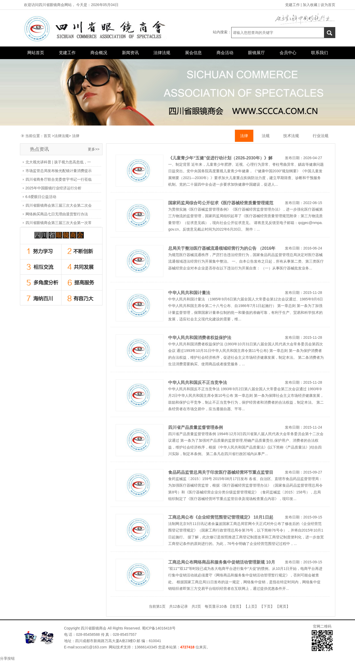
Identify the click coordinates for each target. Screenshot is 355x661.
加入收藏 (310, 5)
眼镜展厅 (256, 52)
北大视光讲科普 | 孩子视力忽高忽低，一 (58, 162)
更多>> (93, 149)
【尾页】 (282, 606)
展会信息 (193, 52)
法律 (75, 136)
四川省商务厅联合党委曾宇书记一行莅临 (58, 179)
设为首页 (328, 5)
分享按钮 (7, 658)
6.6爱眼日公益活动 (40, 197)
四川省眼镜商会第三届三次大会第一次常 (58, 223)
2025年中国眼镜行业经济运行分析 (53, 188)
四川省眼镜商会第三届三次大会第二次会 (58, 205)
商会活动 (225, 52)
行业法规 (320, 136)
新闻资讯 (130, 52)
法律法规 (161, 52)
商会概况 (98, 52)
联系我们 (319, 52)
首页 (47, 136)
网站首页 (35, 52)
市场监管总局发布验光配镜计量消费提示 (58, 171)
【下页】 (267, 606)
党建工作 (292, 5)
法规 (266, 136)
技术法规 (291, 136)
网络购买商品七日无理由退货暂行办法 (56, 214)
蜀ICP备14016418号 (158, 628)
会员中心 (288, 52)
